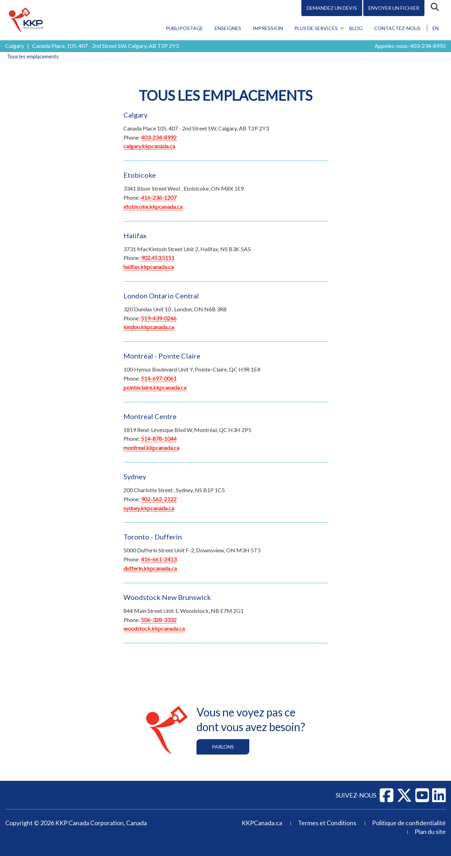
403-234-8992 (428, 45)
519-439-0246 (159, 318)
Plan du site (430, 831)
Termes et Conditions (327, 823)
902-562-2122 (159, 499)
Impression (268, 28)
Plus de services (316, 28)
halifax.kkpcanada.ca (148, 266)
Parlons (223, 747)
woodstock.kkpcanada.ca (154, 628)
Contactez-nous (397, 28)
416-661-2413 (159, 559)
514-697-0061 (159, 378)
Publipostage (184, 28)
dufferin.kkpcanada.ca (150, 568)
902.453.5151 (157, 257)
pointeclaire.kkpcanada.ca (154, 387)
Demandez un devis (332, 8)
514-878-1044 (159, 438)
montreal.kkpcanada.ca (151, 447)
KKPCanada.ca (262, 823)
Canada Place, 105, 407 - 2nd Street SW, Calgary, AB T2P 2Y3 (105, 45)
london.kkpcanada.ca (148, 327)
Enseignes (228, 28)
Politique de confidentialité (409, 823)
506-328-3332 (159, 619)
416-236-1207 (159, 197)
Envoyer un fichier (393, 8)
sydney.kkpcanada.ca (148, 508)
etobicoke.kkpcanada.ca (152, 206)
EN (435, 28)
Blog (356, 28)
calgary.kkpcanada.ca (149, 146)
